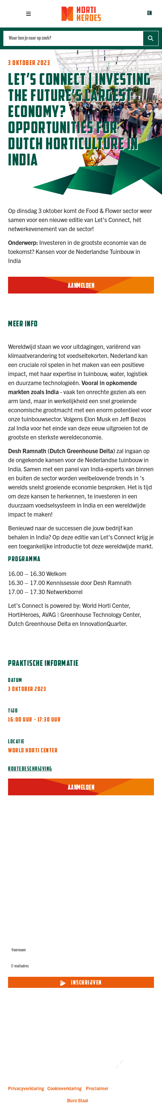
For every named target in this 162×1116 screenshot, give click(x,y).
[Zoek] (150, 38)
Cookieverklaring (64, 1088)
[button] (28, 14)
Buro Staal (77, 1100)
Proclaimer (97, 1088)
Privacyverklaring (26, 1088)
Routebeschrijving (30, 769)
